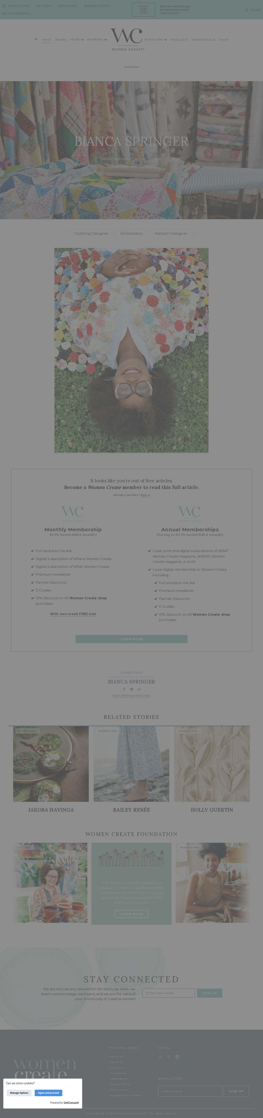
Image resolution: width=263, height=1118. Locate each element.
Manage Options (19, 1092)
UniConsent (71, 1102)
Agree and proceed (48, 1092)
